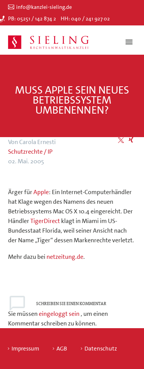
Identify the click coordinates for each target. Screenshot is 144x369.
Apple (41, 192)
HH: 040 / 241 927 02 (85, 18)
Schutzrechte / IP (30, 152)
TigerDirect (45, 221)
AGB (61, 349)
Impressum (25, 349)
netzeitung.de (64, 257)
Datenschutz (100, 349)
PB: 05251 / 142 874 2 (32, 18)
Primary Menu (129, 42)
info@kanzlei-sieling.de (44, 6)
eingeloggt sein (60, 314)
